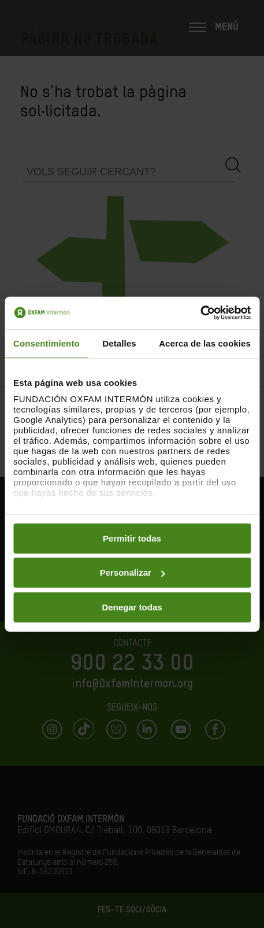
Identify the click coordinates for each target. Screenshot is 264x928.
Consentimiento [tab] (46, 343)
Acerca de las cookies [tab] (205, 343)
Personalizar (132, 572)
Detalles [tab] (119, 343)
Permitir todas (132, 538)
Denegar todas (132, 607)
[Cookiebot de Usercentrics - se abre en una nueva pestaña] (200, 313)
